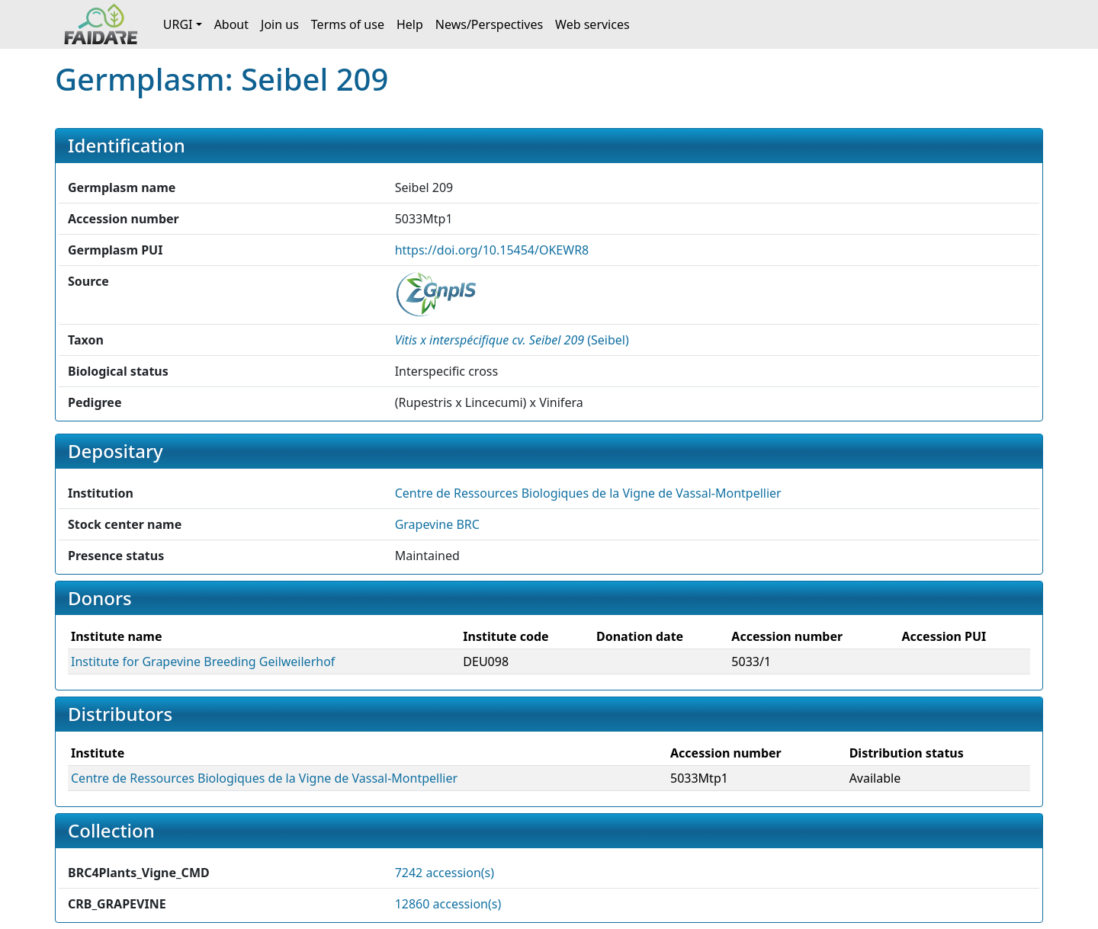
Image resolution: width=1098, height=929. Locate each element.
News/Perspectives (489, 24)
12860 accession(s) (448, 903)
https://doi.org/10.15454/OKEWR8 (492, 250)
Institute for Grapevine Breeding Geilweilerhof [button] (203, 661)
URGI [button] (178, 24)
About (231, 24)
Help (409, 24)
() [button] (512, 340)
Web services (592, 24)
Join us (280, 24)
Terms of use (347, 24)
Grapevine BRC (437, 524)
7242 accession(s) (444, 872)
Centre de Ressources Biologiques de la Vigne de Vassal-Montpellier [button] (588, 493)
